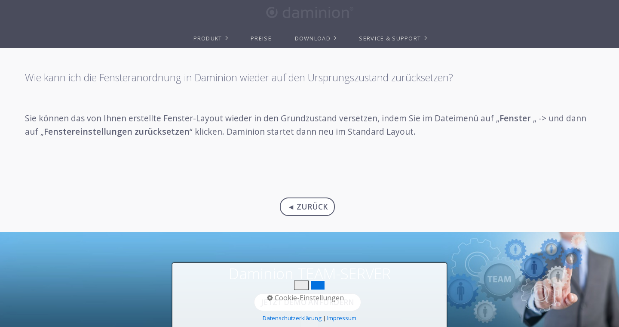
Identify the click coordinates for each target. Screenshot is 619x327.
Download (313, 38)
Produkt (207, 38)
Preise (261, 38)
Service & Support (390, 38)
